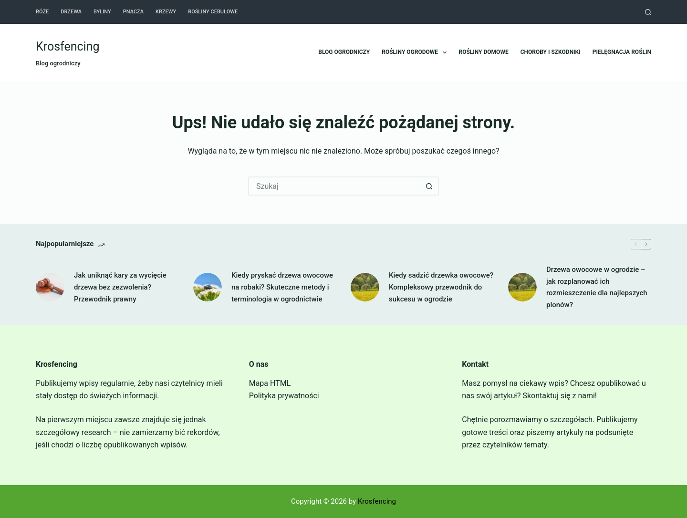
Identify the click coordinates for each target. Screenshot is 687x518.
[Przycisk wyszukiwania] (429, 186)
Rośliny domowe (483, 52)
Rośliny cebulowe (213, 12)
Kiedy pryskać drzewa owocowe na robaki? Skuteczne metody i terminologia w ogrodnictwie (282, 287)
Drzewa (71, 12)
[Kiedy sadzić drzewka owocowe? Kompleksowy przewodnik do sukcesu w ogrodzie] (365, 287)
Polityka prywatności (284, 395)
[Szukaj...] (334, 186)
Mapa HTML (270, 383)
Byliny (102, 12)
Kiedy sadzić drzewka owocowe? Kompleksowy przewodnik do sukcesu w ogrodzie (441, 287)
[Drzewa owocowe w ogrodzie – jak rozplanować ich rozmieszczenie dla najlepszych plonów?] (522, 287)
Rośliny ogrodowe (416, 52)
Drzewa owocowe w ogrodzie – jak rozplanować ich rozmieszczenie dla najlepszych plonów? (596, 287)
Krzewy (166, 12)
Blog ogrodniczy (344, 52)
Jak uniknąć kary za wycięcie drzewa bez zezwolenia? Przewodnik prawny (120, 287)
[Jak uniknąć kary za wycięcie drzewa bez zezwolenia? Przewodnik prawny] (50, 287)
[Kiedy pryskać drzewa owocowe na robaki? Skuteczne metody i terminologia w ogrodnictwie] (207, 287)
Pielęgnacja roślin (622, 52)
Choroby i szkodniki (550, 52)
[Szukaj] (648, 12)
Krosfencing (68, 46)
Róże (42, 12)
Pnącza (133, 12)
